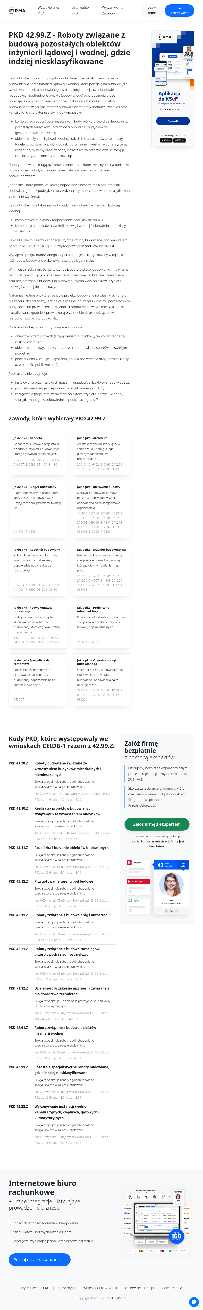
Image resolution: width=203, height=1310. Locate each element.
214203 (94, 575)
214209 (117, 580)
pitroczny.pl (66, 1287)
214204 (106, 517)
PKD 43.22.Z (18, 1106)
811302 (117, 690)
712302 (106, 531)
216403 (82, 522)
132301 (117, 513)
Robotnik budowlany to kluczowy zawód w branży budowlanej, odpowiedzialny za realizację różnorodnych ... (35, 562)
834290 (106, 694)
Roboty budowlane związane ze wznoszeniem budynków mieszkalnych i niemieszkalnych (67, 769)
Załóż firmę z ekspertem (157, 824)
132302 (82, 517)
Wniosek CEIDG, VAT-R (100, 1287)
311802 (19, 469)
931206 (42, 589)
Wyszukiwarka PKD (48, 10)
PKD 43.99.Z (18, 1067)
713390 (30, 589)
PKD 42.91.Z (18, 1027)
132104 (94, 513)
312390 (117, 527)
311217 (82, 527)
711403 (42, 585)
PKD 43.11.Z (18, 847)
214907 (94, 585)
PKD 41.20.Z (18, 763)
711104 (19, 531)
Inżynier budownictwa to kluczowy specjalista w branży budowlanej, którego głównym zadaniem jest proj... (99, 562)
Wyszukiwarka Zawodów (112, 10)
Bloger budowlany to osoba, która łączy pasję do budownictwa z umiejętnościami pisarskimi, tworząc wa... (37, 500)
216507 (19, 464)
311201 (106, 522)
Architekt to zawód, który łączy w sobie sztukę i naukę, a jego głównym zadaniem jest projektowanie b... (98, 451)
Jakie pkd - (28, 438)
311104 (42, 464)
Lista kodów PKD (81, 10)
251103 (94, 469)
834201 (82, 694)
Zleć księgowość (179, 10)
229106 (94, 522)
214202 (82, 575)
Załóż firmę (152, 10)
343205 (94, 531)
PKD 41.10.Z (18, 808)
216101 (82, 464)
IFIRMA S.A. (118, 1298)
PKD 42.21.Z (18, 949)
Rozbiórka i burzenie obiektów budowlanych (71, 847)
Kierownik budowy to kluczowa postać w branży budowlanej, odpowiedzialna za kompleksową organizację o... (99, 500)
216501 (19, 459)
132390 (94, 517)
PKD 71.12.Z (18, 988)
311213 (117, 522)
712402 (42, 642)
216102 (94, 464)
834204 (94, 694)
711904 (19, 589)
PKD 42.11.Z (18, 915)
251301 (106, 469)
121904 (82, 513)
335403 (82, 531)
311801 (54, 464)
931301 (54, 589)
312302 (106, 527)
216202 (82, 469)
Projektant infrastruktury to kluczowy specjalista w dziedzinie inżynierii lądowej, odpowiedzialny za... (101, 622)
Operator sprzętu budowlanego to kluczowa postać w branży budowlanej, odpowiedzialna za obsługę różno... (100, 677)
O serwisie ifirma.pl (139, 1287)
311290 (94, 527)
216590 (30, 464)
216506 (54, 459)
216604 (82, 642)
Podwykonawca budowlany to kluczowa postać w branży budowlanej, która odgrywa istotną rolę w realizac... (37, 624)
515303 (19, 585)
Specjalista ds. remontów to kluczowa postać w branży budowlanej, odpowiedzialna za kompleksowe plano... (34, 677)
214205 (117, 575)
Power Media (172, 1287)
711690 (54, 585)
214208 (106, 580)
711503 (30, 531)
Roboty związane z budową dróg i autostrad (70, 915)
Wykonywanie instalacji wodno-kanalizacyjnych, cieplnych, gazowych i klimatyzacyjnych (66, 1112)
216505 (42, 459)
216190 (106, 464)
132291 (106, 513)
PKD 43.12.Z (18, 881)
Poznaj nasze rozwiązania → (40, 1259)
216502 (30, 459)
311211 (42, 637)
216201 (117, 464)
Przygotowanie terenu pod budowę (63, 881)
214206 (117, 517)
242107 (19, 699)
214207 (94, 580)
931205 (54, 642)
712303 (94, 690)
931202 (117, 694)
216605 (94, 642)
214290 (82, 585)
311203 (117, 469)
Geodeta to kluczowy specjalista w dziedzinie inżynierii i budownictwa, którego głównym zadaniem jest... (37, 449)
